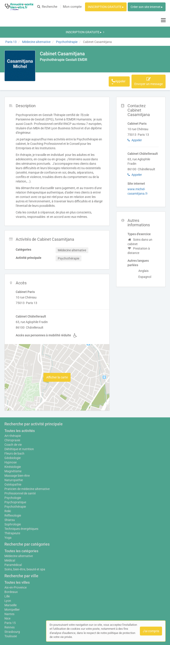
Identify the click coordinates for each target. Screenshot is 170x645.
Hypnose (10, 433)
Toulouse (10, 609)
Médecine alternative (18, 529)
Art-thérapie (12, 407)
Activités (70, 55)
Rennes (9, 600)
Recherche (47, 7)
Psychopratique (15, 475)
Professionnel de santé (20, 467)
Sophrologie (12, 498)
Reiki (7, 484)
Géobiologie (12, 429)
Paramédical (13, 538)
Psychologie (12, 471)
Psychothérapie (15, 480)
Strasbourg (12, 605)
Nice (7, 592)
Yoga (8, 511)
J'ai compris (151, 631)
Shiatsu (9, 493)
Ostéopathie (12, 455)
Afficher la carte (57, 348)
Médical (9, 534)
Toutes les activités (19, 402)
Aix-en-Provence (15, 561)
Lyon (7, 574)
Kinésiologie (12, 438)
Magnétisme (12, 442)
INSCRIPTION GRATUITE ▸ (106, 7)
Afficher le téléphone (104, 54)
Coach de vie (13, 416)
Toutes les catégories (21, 524)
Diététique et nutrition (19, 420)
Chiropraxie (12, 411)
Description (50, 55)
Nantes (9, 587)
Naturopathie (13, 451)
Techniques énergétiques (21, 502)
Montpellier (12, 583)
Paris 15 (10, 596)
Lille (7, 569)
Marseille (10, 578)
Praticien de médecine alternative (27, 462)
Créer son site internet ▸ (147, 7)
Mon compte (72, 7)
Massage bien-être (17, 447)
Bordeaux (11, 565)
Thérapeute (12, 506)
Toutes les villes (17, 556)
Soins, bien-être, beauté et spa (24, 542)
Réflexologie (12, 489)
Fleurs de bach (14, 424)
